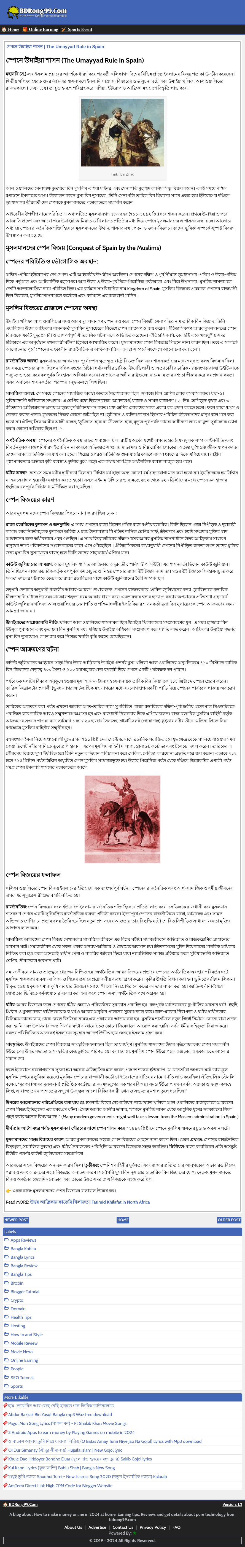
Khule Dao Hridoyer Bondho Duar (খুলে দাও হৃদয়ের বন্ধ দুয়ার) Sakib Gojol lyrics (80, 1459)
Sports (17, 1386)
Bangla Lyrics (22, 1257)
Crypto (17, 1300)
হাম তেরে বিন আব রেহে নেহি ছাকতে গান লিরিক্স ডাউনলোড (61, 1405)
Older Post (229, 1219)
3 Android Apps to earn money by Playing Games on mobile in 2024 (71, 1432)
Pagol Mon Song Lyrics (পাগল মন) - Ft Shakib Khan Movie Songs (67, 1423)
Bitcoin (17, 1283)
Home (122, 1219)
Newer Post (16, 1219)
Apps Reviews (23, 1240)
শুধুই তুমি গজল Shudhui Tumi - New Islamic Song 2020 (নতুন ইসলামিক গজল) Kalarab (87, 1476)
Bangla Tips (21, 1274)
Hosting (18, 1325)
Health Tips (21, 1317)
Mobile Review (24, 1343)
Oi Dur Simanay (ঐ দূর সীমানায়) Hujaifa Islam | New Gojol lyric (65, 1450)
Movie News (22, 1351)
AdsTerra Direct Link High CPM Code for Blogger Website (60, 1485)
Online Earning (24, 1360)
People (17, 1368)
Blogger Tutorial (25, 1291)
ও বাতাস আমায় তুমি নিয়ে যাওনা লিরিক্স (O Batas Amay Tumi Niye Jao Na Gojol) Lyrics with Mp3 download (104, 1441)
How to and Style (27, 1334)
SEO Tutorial (22, 1377)
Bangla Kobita (23, 1248)
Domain (18, 1308)
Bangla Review (24, 1265)
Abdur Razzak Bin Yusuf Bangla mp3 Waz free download (60, 1414)
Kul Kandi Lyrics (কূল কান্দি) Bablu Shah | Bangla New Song (61, 1467)
